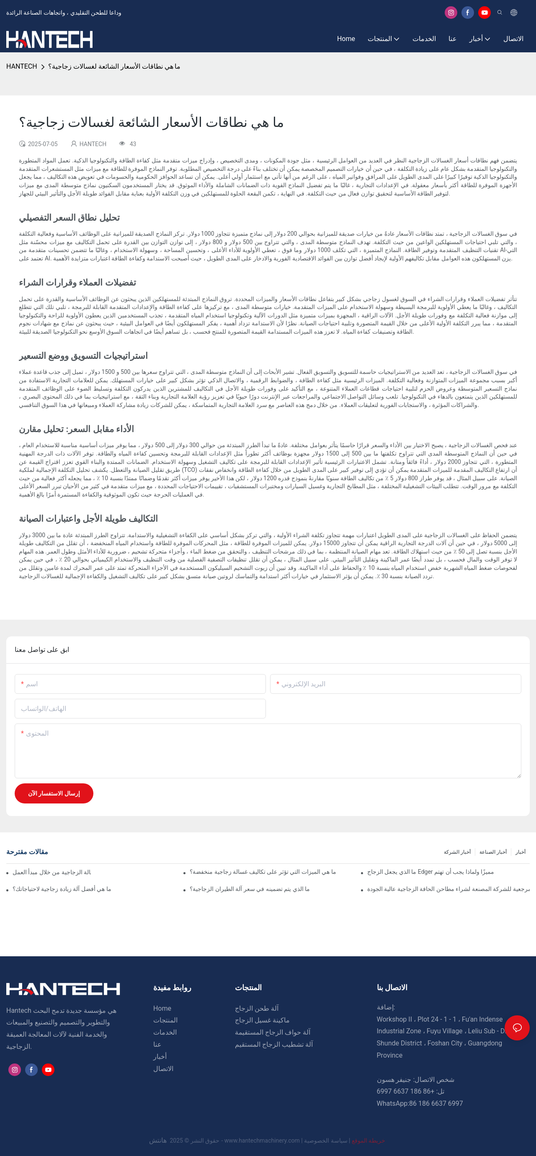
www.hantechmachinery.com (263, 1140)
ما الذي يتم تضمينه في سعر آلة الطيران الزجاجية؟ (250, 889)
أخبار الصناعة (493, 852)
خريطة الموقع (368, 1140)
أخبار (520, 852)
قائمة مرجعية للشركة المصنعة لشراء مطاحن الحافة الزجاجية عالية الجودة (448, 889)
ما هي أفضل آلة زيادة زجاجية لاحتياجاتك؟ (62, 889)
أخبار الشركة (457, 852)
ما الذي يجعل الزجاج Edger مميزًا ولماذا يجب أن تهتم (430, 871)
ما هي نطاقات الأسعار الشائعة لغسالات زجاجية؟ (114, 66)
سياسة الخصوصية (345, 1140)
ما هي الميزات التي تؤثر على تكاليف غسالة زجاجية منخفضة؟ (263, 871)
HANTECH (21, 66)
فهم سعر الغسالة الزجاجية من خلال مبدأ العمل (52, 872)
